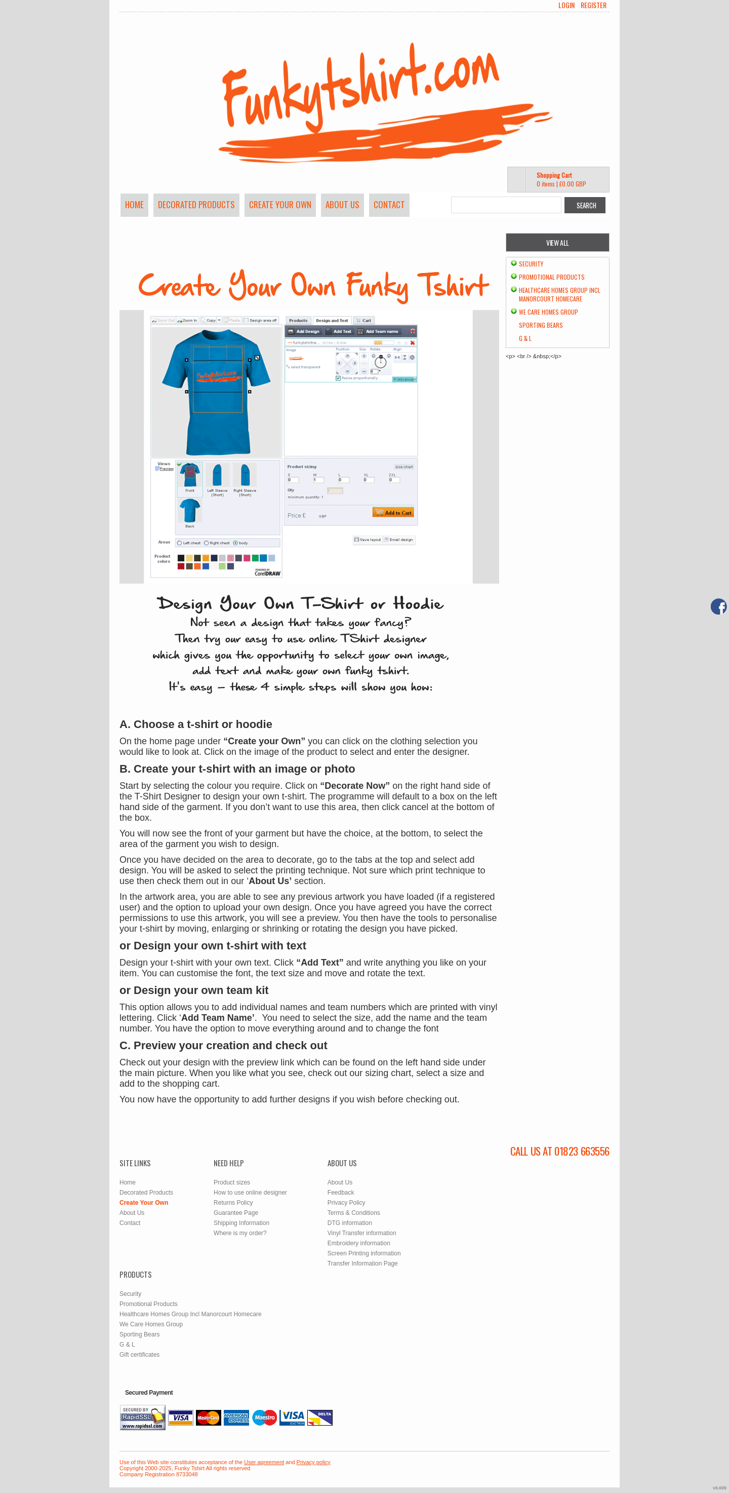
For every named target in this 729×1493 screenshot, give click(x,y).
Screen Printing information (364, 1253)
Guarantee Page (236, 1212)
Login (566, 5)
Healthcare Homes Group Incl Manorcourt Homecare (559, 294)
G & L (525, 338)
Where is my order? (240, 1233)
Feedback (341, 1192)
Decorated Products (196, 204)
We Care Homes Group (548, 312)
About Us (342, 204)
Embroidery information (359, 1243)
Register (593, 5)
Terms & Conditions (354, 1212)
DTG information (350, 1223)
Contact (389, 204)
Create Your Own (280, 204)
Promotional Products (552, 277)
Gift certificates (139, 1354)
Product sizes (232, 1182)
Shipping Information (241, 1223)
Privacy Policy (347, 1202)
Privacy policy (314, 1462)
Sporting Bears (541, 325)
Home (134, 204)
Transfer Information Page (363, 1263)
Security (531, 263)
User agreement (264, 1462)
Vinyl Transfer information (362, 1233)
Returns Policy (233, 1202)
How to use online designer (250, 1192)
